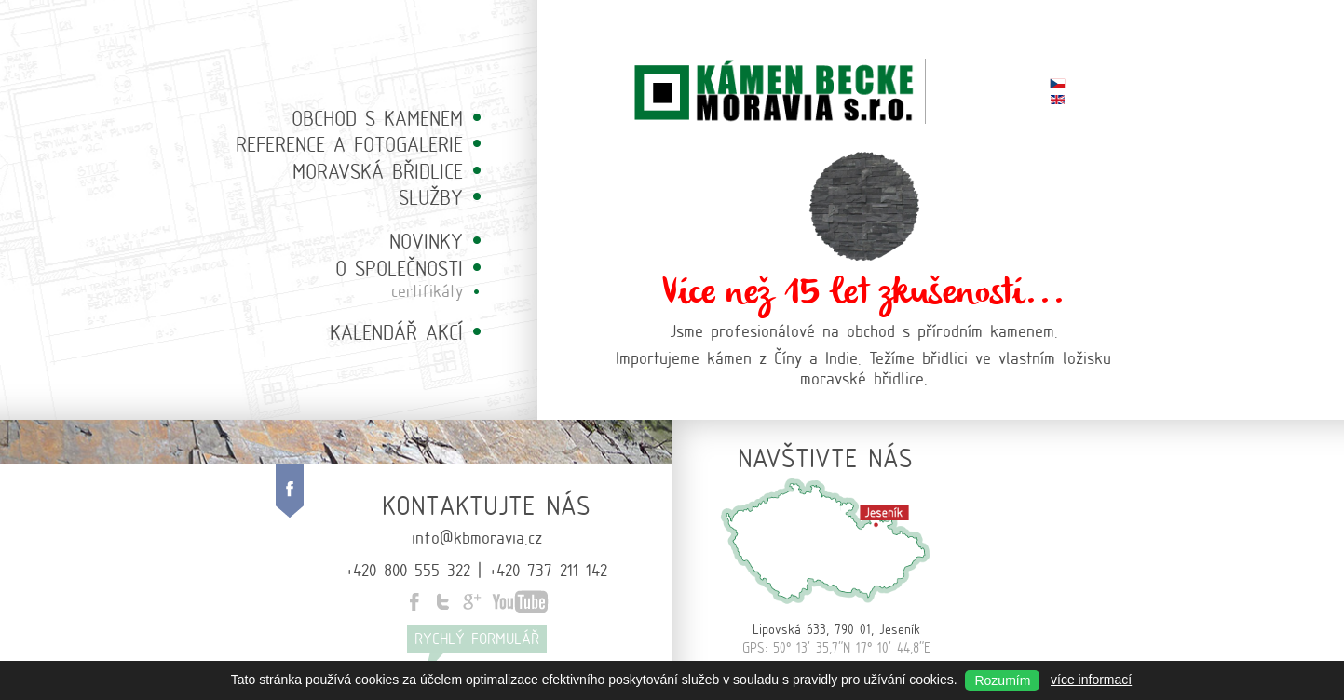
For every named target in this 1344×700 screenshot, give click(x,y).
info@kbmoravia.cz (477, 536)
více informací (1091, 679)
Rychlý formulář (476, 638)
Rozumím (1002, 680)
